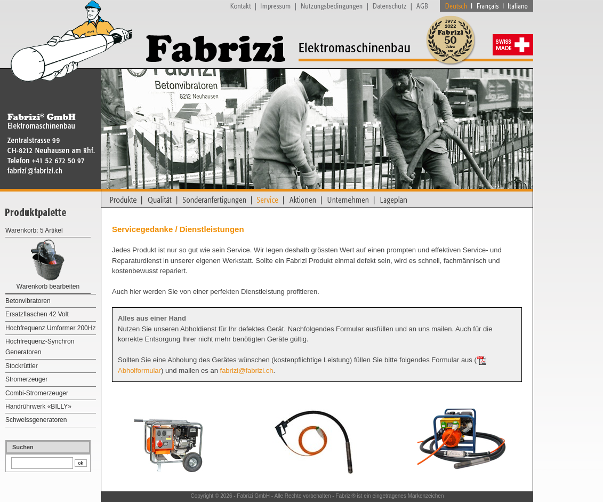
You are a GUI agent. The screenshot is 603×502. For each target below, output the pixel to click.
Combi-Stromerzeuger (36, 393)
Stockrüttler (21, 366)
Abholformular (139, 370)
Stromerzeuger (26, 379)
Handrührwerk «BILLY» (38, 406)
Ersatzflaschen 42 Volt (37, 314)
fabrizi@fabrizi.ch (247, 370)
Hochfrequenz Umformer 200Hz (50, 328)
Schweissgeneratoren (36, 420)
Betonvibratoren (28, 301)
